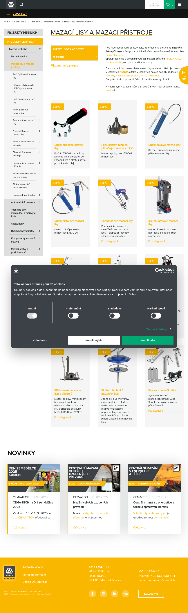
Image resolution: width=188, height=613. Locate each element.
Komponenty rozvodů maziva (27, 239)
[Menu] (179, 4)
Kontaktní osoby (32, 567)
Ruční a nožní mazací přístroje (28, 142)
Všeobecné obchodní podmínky (23, 594)
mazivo (110, 90)
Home (7, 21)
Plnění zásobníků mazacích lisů (21, 186)
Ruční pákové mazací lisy (24, 101)
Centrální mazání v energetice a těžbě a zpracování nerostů (153, 504)
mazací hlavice (114, 54)
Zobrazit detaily (156, 329)
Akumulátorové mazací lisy (28, 131)
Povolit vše (147, 340)
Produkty (35, 21)
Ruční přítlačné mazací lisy (24, 76)
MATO (144, 75)
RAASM (110, 75)
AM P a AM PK (114, 62)
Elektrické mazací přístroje (28, 153)
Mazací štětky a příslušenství (27, 249)
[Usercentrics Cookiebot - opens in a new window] (158, 270)
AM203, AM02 (174, 58)
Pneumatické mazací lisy (28, 121)
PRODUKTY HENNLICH (22, 32)
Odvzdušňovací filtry (27, 231)
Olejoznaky (27, 223)
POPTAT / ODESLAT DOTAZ (68, 49)
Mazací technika (52, 21)
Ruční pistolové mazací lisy (20, 111)
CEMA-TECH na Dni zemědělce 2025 (33, 504)
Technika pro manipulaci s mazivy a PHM (27, 212)
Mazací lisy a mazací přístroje (22, 65)
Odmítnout (40, 340)
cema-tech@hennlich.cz (163, 580)
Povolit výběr (94, 340)
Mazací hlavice (27, 56)
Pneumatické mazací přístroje (28, 163)
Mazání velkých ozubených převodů (90, 504)
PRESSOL (154, 75)
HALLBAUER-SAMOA (127, 75)
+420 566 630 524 (162, 575)
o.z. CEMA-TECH (23, 517)
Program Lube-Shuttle (28, 195)
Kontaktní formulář (34, 574)
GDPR (6, 594)
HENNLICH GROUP (34, 582)
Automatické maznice (27, 202)
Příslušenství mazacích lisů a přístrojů (28, 174)
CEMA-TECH (20, 13)
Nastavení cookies (45, 594)
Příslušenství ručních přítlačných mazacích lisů (23, 88)
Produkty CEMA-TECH (21, 41)
